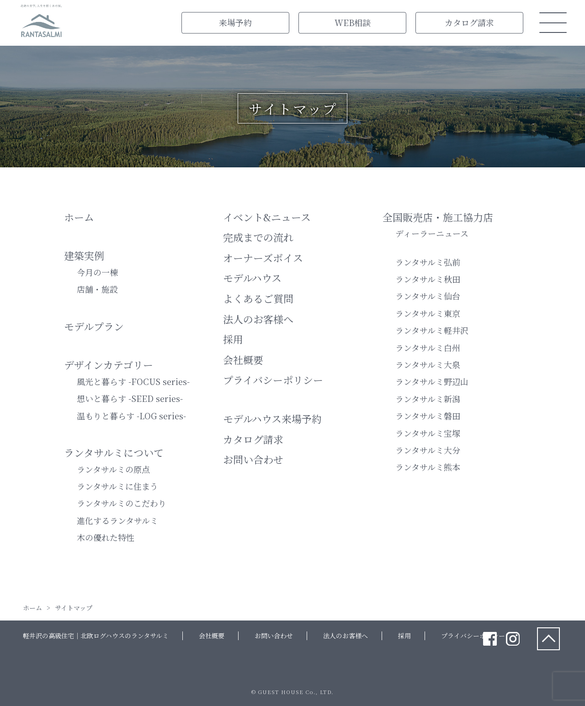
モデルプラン (94, 326)
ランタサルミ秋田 (427, 279)
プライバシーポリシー (273, 380)
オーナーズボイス (263, 258)
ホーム (79, 217)
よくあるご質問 (258, 298)
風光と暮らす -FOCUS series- (133, 381)
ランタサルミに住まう (117, 486)
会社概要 (243, 360)
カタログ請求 (469, 22)
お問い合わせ (253, 459)
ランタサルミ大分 (427, 450)
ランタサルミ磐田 (427, 416)
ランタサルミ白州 (427, 347)
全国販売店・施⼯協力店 (438, 217)
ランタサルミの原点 (113, 469)
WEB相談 (353, 22)
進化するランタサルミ (117, 520)
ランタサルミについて (114, 452)
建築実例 (84, 255)
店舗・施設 (97, 289)
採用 (233, 339)
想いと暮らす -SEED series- (130, 398)
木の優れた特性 (105, 537)
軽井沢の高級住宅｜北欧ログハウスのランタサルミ (96, 635)
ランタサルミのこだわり (121, 503)
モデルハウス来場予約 (272, 419)
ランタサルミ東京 (427, 313)
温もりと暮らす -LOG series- (131, 416)
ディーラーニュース (431, 233)
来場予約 (235, 22)
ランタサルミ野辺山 (431, 381)
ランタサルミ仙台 (427, 296)
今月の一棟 (97, 272)
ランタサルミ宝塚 (427, 433)
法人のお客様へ (258, 319)
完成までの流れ (258, 237)
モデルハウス (252, 278)
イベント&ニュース (267, 217)
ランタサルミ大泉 (427, 364)
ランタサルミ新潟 (427, 399)
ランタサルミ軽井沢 (431, 330)
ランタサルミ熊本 (427, 467)
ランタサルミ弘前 (427, 262)
